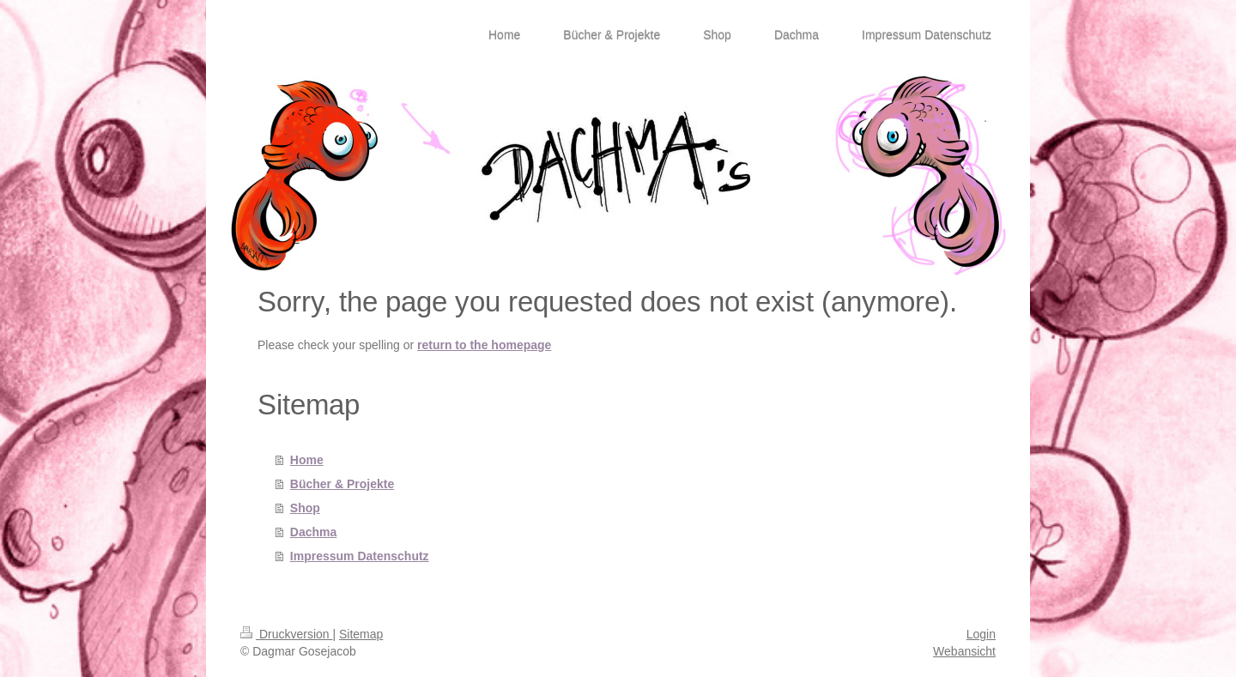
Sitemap (361, 634)
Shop (305, 508)
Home (307, 460)
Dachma (313, 532)
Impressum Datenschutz (359, 556)
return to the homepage (484, 345)
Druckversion (286, 634)
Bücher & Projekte (342, 484)
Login (981, 634)
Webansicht (964, 651)
